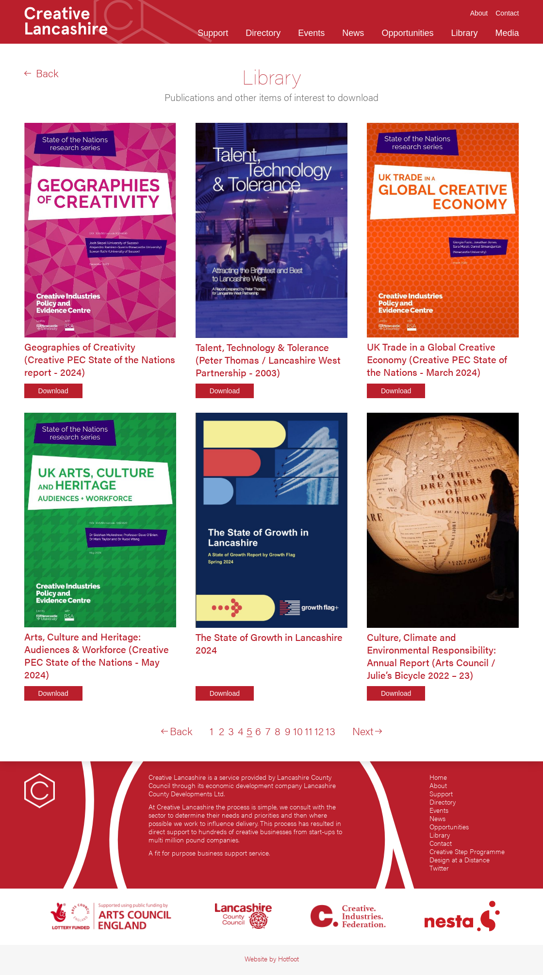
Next (367, 731)
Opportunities (449, 827)
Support (441, 794)
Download (53, 391)
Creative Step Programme (467, 851)
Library (439, 835)
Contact (440, 843)
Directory (442, 802)
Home (438, 777)
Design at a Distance (459, 860)
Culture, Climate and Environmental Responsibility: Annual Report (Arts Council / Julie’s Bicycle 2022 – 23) (431, 656)
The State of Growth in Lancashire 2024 (269, 643)
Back (41, 72)
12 (319, 731)
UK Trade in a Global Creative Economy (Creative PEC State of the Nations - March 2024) (437, 359)
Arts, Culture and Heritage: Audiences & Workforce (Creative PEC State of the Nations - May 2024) (96, 655)
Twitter (439, 868)
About (438, 785)
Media (507, 33)
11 (309, 731)
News (437, 818)
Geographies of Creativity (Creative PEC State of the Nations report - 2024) (99, 359)
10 (298, 731)
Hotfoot (288, 959)
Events (438, 810)
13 (330, 731)
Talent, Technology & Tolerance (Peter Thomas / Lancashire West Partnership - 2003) (268, 360)
